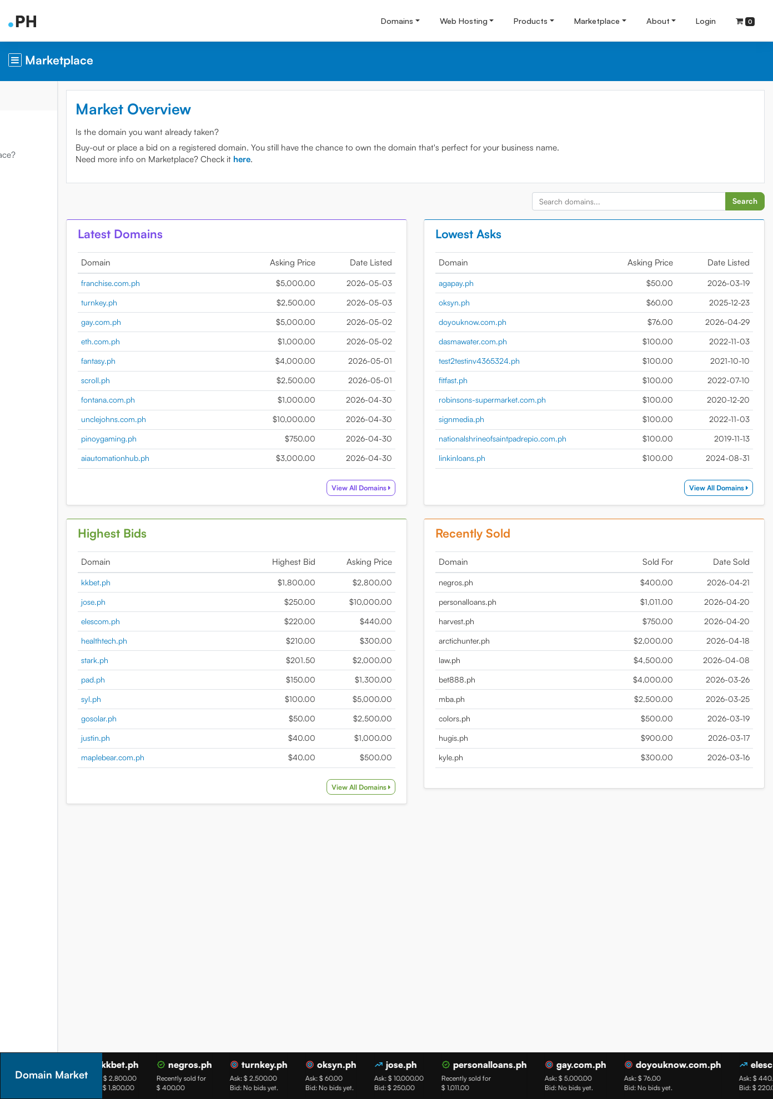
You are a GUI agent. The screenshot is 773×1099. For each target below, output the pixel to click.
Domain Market (39, 124)
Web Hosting (464, 21)
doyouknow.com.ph (511, 322)
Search (744, 200)
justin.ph (171, 737)
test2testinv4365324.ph (517, 360)
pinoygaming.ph (185, 438)
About (658, 21)
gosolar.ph (175, 718)
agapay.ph (494, 283)
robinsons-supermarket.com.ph (530, 399)
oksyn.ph (492, 302)
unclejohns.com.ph (189, 419)
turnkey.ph (175, 302)
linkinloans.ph (500, 458)
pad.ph (169, 679)
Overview (28, 95)
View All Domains (399, 487)
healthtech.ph (180, 640)
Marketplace (597, 21)
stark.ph (170, 660)
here (318, 159)
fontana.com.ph (184, 399)
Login (706, 21)
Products (531, 21)
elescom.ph (176, 621)
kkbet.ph (172, 582)
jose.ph (169, 601)
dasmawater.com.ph (511, 341)
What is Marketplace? (51, 154)
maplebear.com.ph (188, 757)
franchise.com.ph (186, 283)
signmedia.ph (500, 419)
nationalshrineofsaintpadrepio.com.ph (541, 438)
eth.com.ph (176, 341)
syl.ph (167, 699)
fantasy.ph (174, 360)
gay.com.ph (177, 322)
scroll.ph (171, 380)
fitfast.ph (491, 380)
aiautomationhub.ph (191, 458)
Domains (397, 21)
